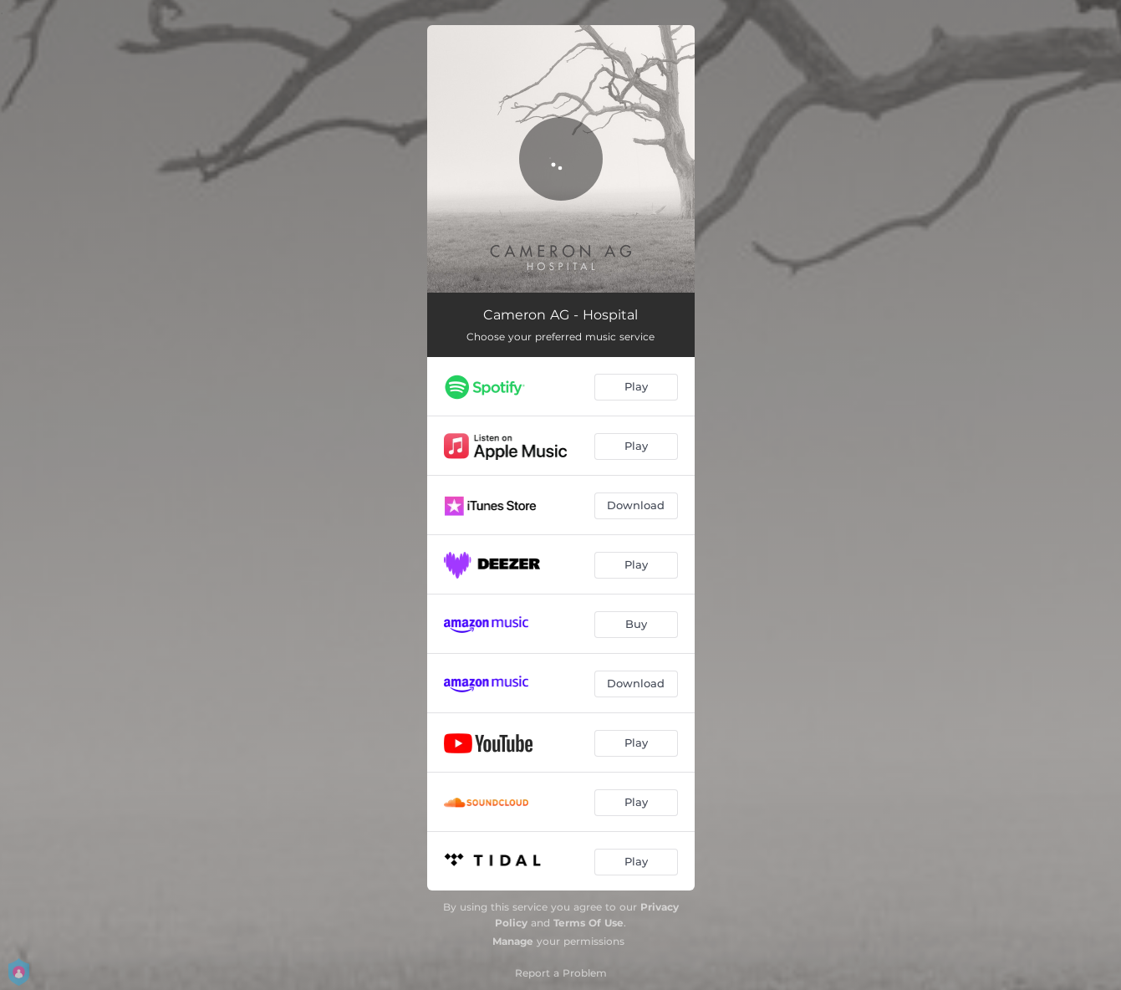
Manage (512, 941)
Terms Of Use (588, 922)
